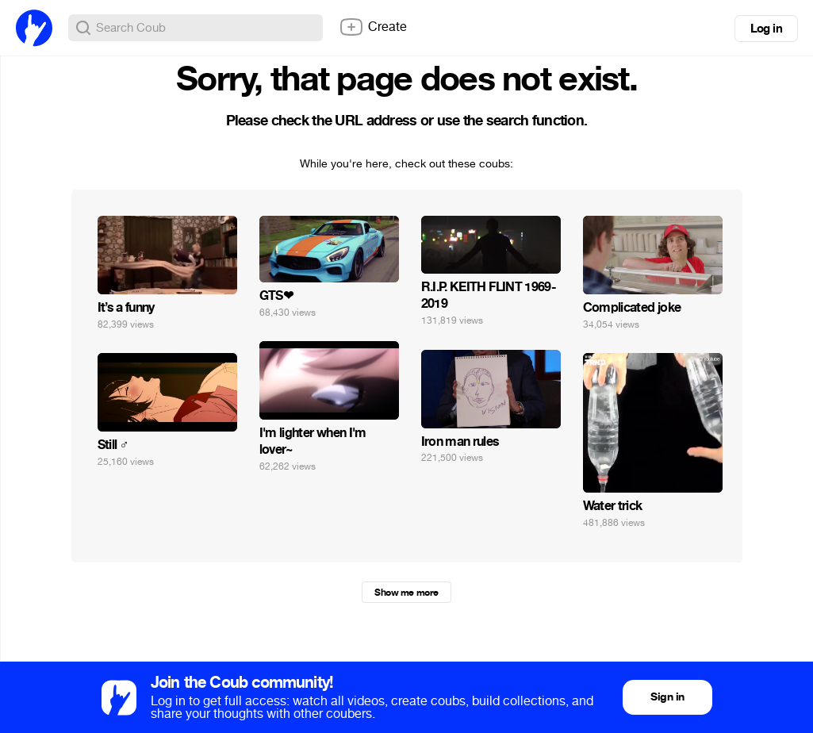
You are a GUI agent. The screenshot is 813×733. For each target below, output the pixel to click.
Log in (766, 28)
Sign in (667, 696)
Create (373, 27)
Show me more (406, 592)
